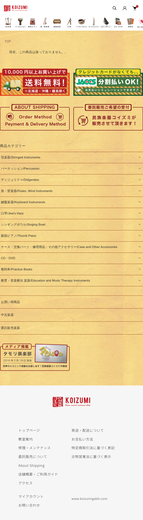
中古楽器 (7, 315)
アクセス (25, 482)
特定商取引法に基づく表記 (93, 447)
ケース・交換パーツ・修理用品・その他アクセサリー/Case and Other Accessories (59, 247)
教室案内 (25, 438)
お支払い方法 (82, 438)
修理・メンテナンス (34, 447)
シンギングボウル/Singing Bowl (23, 224)
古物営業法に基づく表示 (91, 456)
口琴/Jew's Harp (12, 213)
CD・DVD (8, 258)
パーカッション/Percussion (20, 168)
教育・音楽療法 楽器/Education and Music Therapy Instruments (45, 280)
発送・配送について (88, 430)
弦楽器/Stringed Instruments (20, 157)
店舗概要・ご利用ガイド (38, 474)
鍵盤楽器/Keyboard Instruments (23, 202)
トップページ (29, 430)
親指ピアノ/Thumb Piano (18, 236)
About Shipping (31, 465)
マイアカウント (31, 496)
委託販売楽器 (10, 328)
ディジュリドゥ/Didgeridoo (20, 180)
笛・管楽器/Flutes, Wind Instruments (26, 191)
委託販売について (32, 456)
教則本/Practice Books (16, 269)
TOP (8, 41)
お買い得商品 (10, 302)
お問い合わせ (29, 505)
